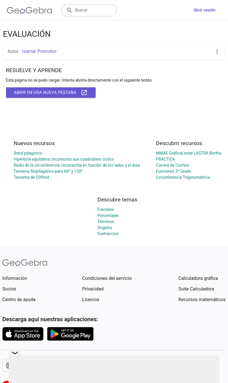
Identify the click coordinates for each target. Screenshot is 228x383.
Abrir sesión (204, 10)
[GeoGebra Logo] (29, 10)
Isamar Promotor (39, 51)
